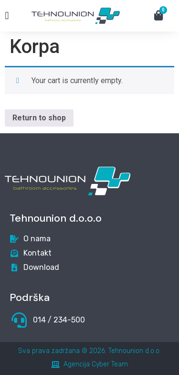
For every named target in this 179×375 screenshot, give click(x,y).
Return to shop (39, 117)
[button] (6, 16)
